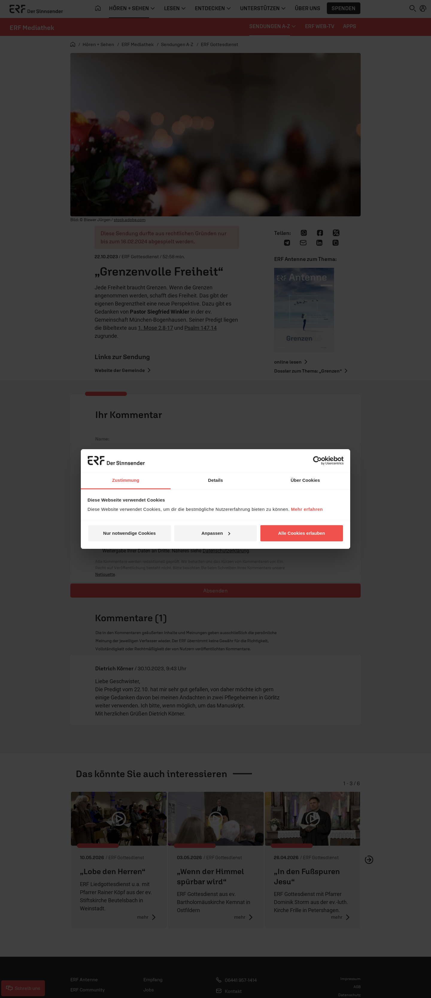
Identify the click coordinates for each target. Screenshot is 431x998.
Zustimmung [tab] (125, 480)
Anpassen (215, 533)
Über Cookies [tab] (305, 480)
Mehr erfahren (307, 509)
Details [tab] (215, 480)
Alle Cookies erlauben (301, 533)
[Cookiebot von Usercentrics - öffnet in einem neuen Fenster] (317, 460)
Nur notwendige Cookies (129, 533)
